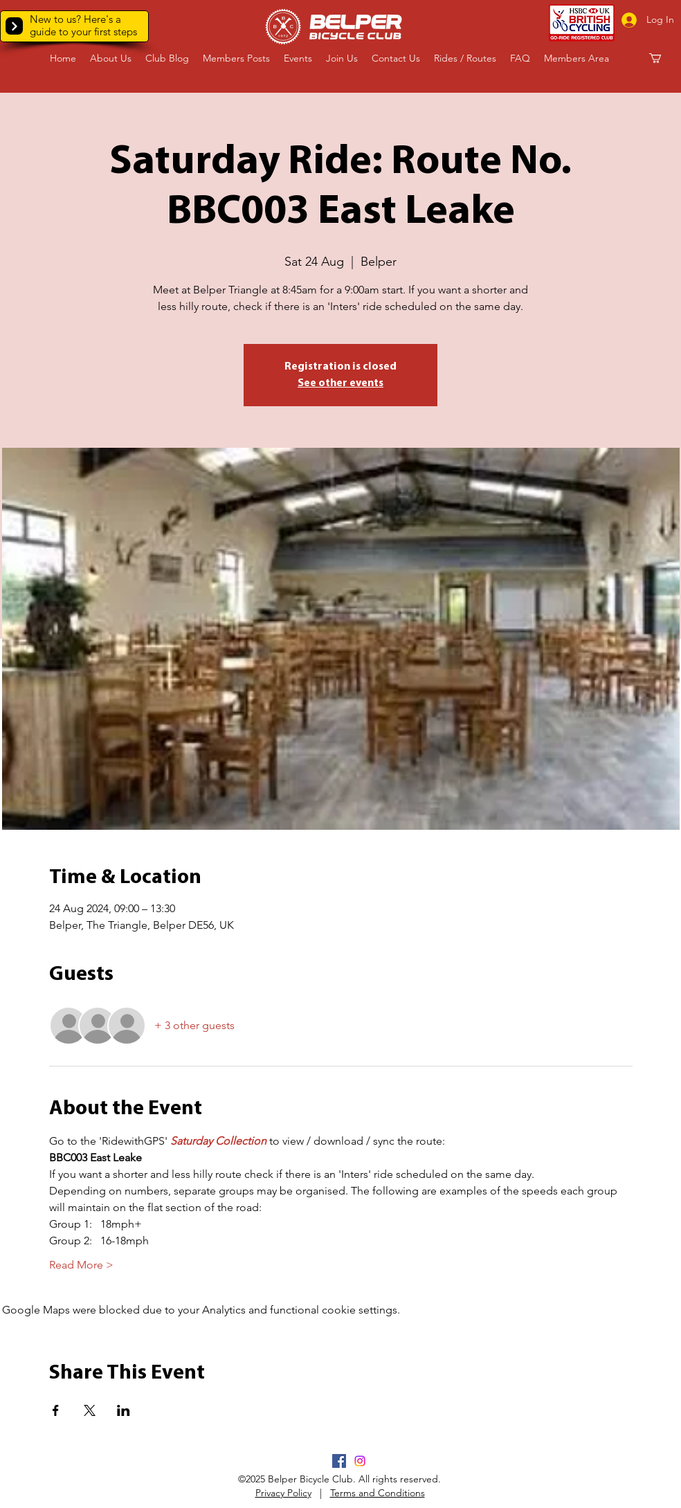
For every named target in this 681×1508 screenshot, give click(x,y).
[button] (14, 26)
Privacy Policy (283, 1493)
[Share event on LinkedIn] (123, 1410)
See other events (340, 383)
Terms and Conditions (377, 1493)
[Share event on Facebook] (55, 1410)
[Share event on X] (89, 1410)
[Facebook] (339, 1461)
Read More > (81, 1264)
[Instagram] (360, 1461)
